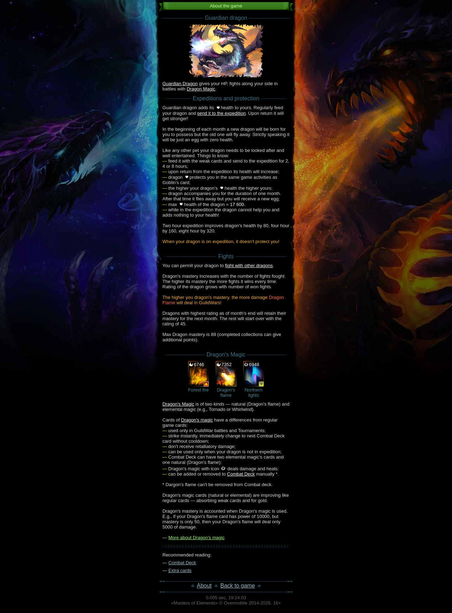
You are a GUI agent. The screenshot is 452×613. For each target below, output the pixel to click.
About (204, 586)
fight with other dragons (249, 265)
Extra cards (180, 570)
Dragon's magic (197, 420)
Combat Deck (241, 474)
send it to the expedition (221, 113)
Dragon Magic (201, 89)
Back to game (237, 586)
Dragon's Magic (178, 404)
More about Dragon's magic (196, 537)
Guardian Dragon (180, 83)
